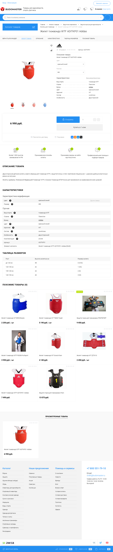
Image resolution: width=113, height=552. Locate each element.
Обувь (4, 484)
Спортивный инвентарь (10, 491)
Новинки (31, 473)
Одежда (5, 510)
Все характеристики (93, 78)
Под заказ (59, 137)
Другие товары (95, 200)
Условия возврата (61, 499)
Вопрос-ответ (59, 488)
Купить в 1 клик (79, 127)
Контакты (58, 506)
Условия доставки (61, 495)
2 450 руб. (94, 361)
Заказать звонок (102, 3)
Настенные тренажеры (10, 520)
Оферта (57, 510)
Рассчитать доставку (39, 137)
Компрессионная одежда (11, 495)
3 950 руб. (18, 361)
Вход (4, 3)
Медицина (6, 502)
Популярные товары (35, 477)
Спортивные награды (9, 524)
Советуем (32, 484)
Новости (58, 477)
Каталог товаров (20, 27)
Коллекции (32, 488)
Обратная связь (10, 549)
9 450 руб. (94, 324)
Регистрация (12, 3)
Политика (58, 502)
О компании (59, 473)
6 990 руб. (8, 454)
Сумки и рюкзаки (8, 499)
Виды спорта (7, 506)
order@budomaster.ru (96, 476)
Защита (5, 477)
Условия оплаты (60, 491)
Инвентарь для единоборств (11, 488)
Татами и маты (7, 517)
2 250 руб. (18, 324)
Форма (5, 473)
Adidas (91, 87)
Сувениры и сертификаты (11, 528)
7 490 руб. (18, 399)
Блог (56, 484)
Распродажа (6, 531)
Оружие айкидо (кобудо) (10, 481)
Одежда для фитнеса (9, 513)
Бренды (57, 481)
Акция (31, 481)
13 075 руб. (56, 399)
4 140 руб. (56, 361)
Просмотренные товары (56, 417)
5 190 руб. (56, 324)
